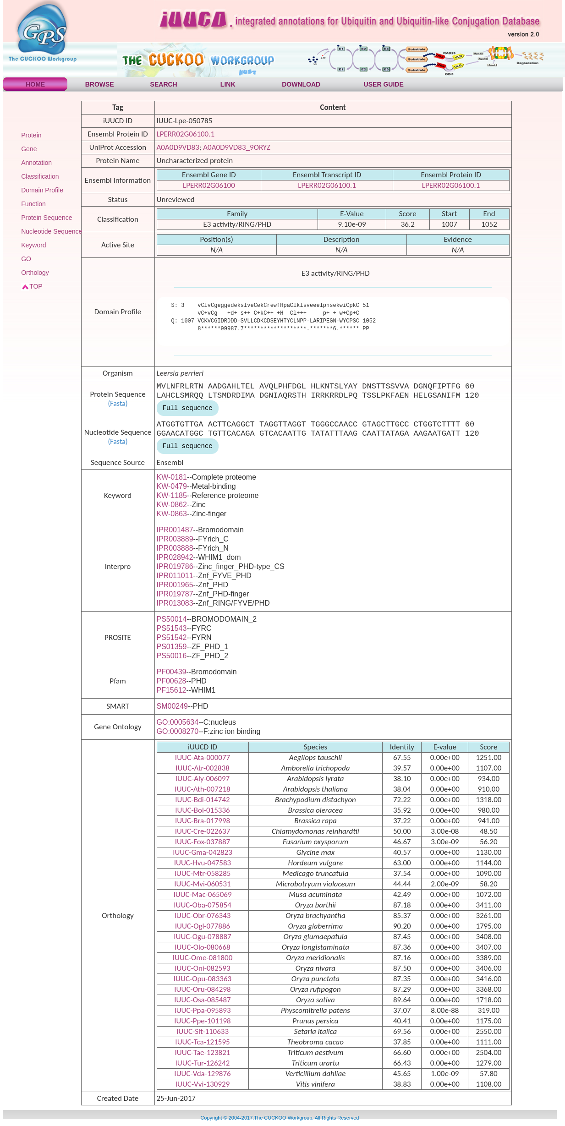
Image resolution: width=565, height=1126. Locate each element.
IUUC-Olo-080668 (202, 947)
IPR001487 (175, 530)
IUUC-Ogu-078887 (202, 936)
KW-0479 (172, 486)
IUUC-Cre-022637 (202, 831)
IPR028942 (175, 557)
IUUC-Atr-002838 (203, 768)
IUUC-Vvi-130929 (203, 1084)
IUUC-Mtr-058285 (203, 873)
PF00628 (172, 681)
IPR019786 (175, 566)
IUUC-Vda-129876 (202, 1073)
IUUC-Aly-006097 (203, 778)
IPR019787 (175, 594)
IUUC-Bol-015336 (202, 810)
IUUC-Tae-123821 (202, 1052)
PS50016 (172, 656)
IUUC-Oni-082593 (202, 968)
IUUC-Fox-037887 (202, 842)
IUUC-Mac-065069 (202, 894)
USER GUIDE (384, 84)
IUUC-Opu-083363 (202, 979)
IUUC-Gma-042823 (202, 852)
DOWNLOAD (301, 84)
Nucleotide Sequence (51, 231)
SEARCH (163, 84)
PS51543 (172, 628)
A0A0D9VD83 (178, 147)
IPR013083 (175, 603)
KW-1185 (172, 495)
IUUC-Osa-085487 (202, 1000)
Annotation (36, 162)
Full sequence (188, 408)
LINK (228, 84)
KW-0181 (172, 477)
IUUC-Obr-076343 (203, 915)
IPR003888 (175, 548)
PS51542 (172, 637)
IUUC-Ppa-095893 (202, 1010)
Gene (29, 149)
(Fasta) (117, 403)
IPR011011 (175, 575)
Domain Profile (42, 190)
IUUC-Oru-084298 (202, 989)
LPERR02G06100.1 (186, 134)
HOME (35, 84)
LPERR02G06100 (209, 185)
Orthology (35, 272)
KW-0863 (172, 514)
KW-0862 (172, 504)
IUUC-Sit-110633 (202, 1031)
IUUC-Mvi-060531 (202, 884)
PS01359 (172, 646)
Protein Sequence (46, 217)
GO (26, 258)
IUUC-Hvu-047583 (202, 863)
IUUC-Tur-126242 (203, 1063)
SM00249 (172, 706)
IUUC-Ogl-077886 (202, 926)
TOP (36, 286)
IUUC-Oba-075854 (202, 905)
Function (33, 204)
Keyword (33, 245)
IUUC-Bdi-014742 (202, 799)
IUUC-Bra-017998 (202, 820)
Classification (40, 176)
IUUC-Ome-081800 (203, 957)
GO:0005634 (178, 722)
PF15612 (172, 690)
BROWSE (99, 84)
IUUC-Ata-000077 (202, 757)
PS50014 (172, 619)
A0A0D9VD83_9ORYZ (236, 147)
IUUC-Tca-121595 (202, 1042)
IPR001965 (175, 585)
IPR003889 (175, 539)
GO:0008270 (178, 731)
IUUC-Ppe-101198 (202, 1021)
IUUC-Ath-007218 (202, 789)
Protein (31, 135)
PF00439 (172, 672)
